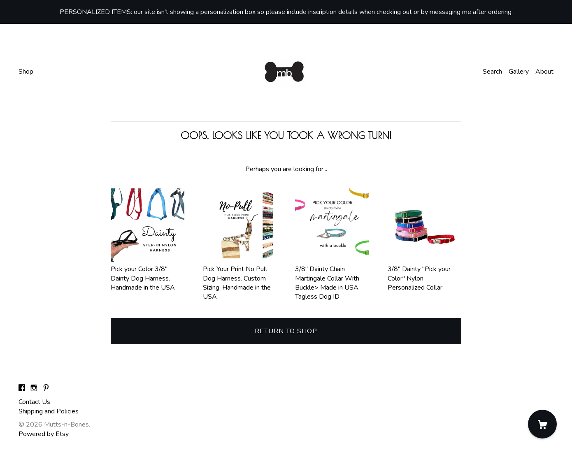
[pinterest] (46, 388)
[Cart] (542, 424)
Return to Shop (286, 331)
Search (492, 71)
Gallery (519, 71)
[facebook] (22, 388)
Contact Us (34, 401)
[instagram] (34, 388)
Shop (26, 71)
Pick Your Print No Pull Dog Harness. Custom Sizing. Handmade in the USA (240, 278)
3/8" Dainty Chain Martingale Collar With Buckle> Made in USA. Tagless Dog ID (332, 278)
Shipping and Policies (49, 411)
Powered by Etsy (44, 433)
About (544, 71)
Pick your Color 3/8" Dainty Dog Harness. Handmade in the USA (147, 273)
